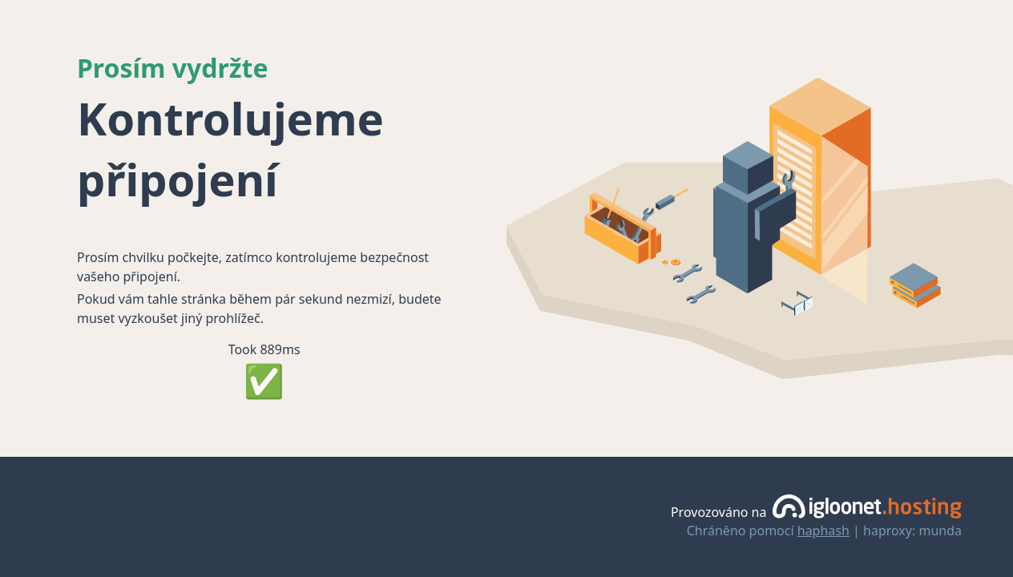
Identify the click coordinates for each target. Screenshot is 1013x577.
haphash (823, 530)
